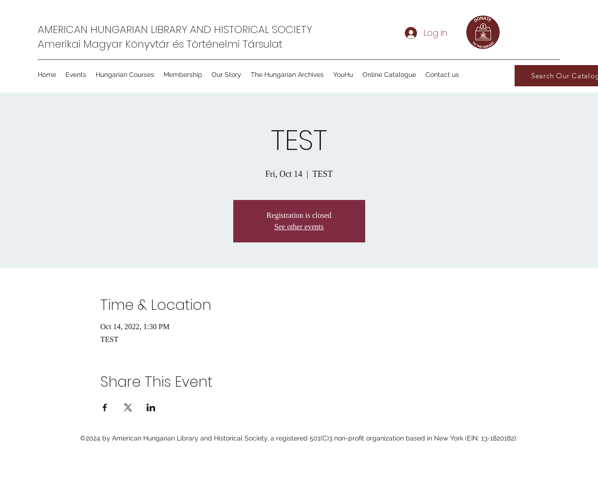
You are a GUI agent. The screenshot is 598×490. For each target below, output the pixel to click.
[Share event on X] (127, 407)
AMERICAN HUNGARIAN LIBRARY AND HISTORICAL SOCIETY (175, 29)
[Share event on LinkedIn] (151, 407)
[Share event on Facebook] (104, 407)
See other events (299, 227)
